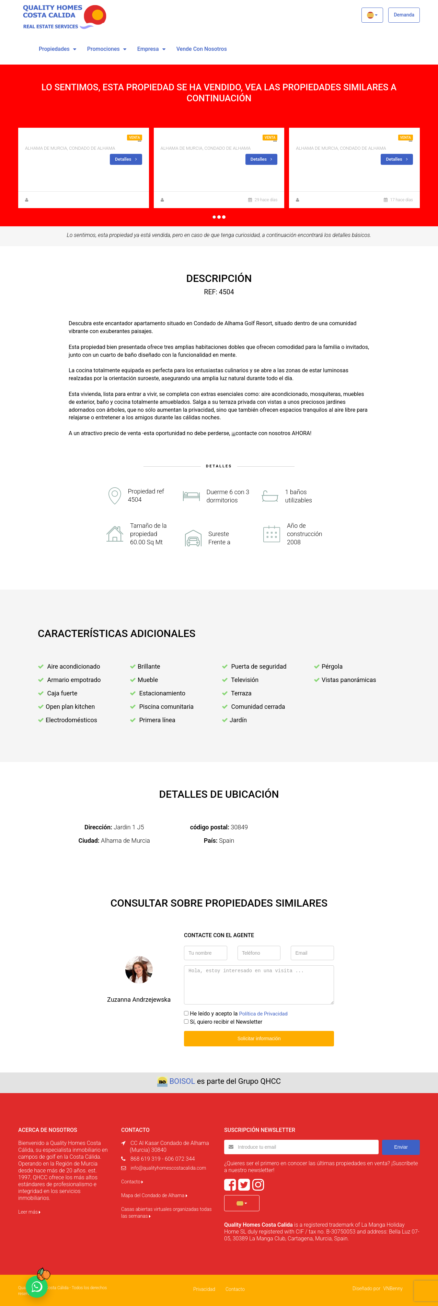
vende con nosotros (201, 49)
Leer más (29, 1211)
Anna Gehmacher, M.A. (186, 199)
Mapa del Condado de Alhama (154, 1194)
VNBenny (393, 1287)
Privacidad (204, 1288)
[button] (372, 15)
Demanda (404, 15)
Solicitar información (259, 1038)
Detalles (125, 159)
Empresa (148, 49)
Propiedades (54, 49)
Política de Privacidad (265, 1013)
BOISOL (182, 1080)
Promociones (103, 49)
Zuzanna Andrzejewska (52, 199)
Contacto (132, 1180)
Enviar (401, 1145)
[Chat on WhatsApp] (37, 1287)
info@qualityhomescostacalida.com (168, 1167)
